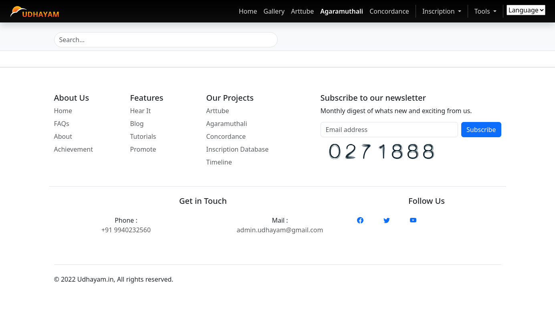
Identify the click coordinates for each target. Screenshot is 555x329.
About (63, 136)
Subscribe (481, 129)
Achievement (73, 149)
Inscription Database (237, 149)
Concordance (389, 11)
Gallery (274, 11)
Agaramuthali (341, 11)
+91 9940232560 (126, 229)
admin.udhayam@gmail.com (280, 229)
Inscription (439, 11)
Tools (487, 11)
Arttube (302, 11)
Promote (143, 149)
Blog (137, 123)
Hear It (140, 110)
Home (248, 11)
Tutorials (143, 136)
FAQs (61, 123)
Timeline (219, 162)
